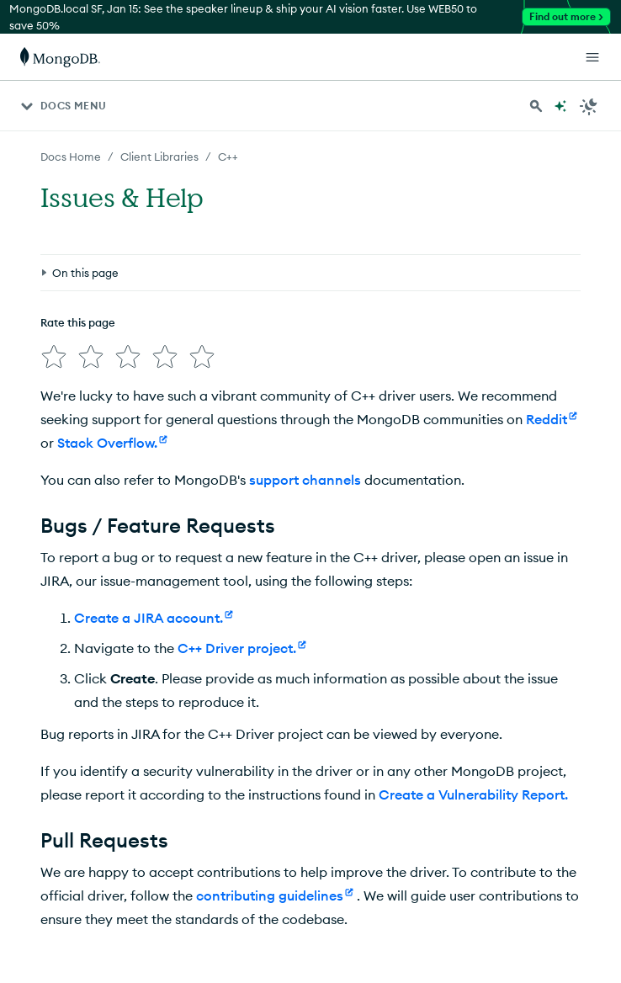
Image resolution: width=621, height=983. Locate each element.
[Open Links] (592, 57)
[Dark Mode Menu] (589, 106)
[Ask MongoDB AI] (560, 106)
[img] (53, 356)
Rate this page (77, 322)
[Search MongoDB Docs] (536, 106)
